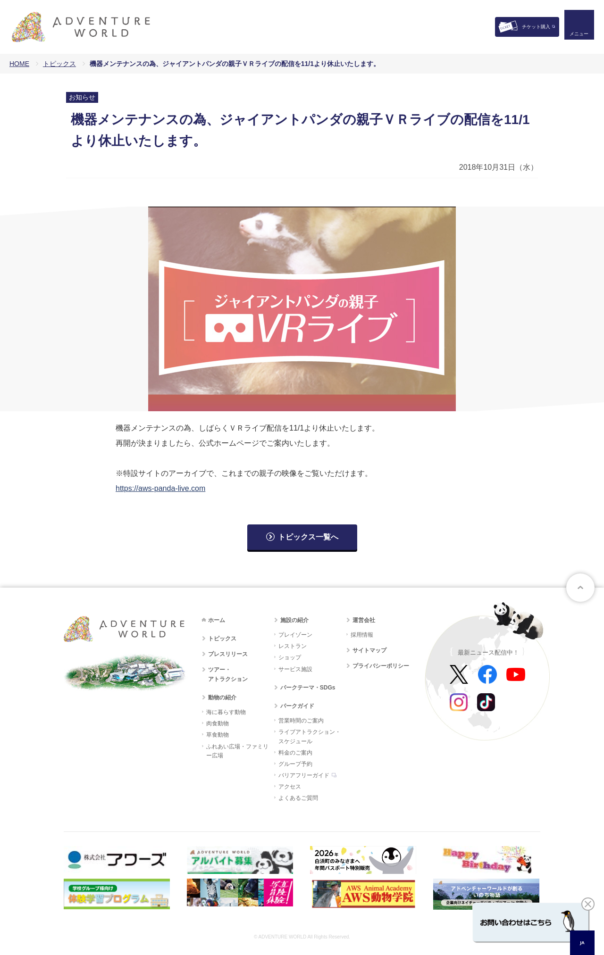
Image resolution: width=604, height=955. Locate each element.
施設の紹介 (294, 620)
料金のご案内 (295, 752)
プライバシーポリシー (380, 666)
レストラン (292, 646)
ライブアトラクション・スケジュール (309, 736)
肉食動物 (217, 723)
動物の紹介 (222, 697)
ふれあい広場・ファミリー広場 (237, 751)
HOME (19, 63)
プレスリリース (228, 654)
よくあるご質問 (298, 798)
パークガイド (297, 706)
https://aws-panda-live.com (160, 488)
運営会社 (363, 620)
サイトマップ (369, 650)
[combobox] (582, 942)
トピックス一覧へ (308, 537)
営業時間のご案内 (301, 720)
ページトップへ (580, 587)
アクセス (289, 786)
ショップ (289, 657)
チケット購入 (536, 26)
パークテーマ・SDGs (308, 687)
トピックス (59, 63)
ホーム (216, 620)
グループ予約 (295, 764)
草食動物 (217, 734)
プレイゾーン (295, 634)
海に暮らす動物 (226, 712)
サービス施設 (295, 669)
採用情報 (362, 634)
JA (582, 942)
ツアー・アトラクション (228, 674)
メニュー (577, 35)
